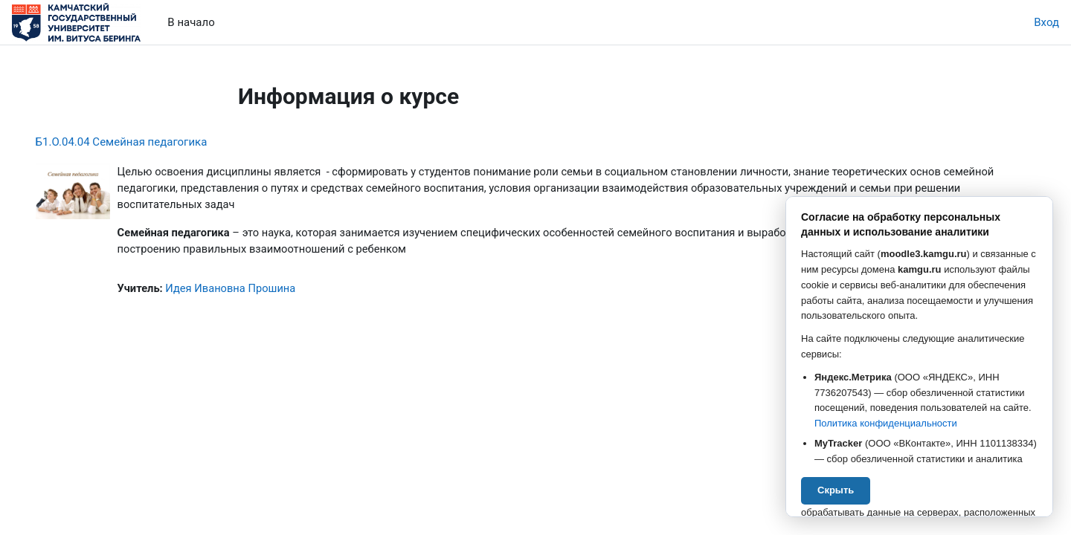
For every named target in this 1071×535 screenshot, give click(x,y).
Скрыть (835, 490)
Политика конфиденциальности (885, 423)
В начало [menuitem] (190, 22)
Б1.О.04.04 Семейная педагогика (142, 142)
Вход (1046, 22)
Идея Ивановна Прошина (254, 290)
